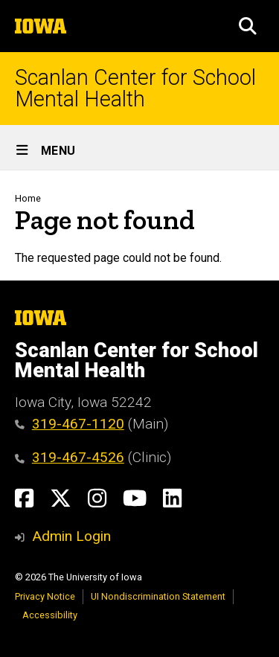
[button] (248, 26)
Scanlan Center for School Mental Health (135, 88)
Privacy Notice (45, 596)
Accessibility (49, 615)
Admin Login (71, 536)
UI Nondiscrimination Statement (158, 596)
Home (28, 198)
